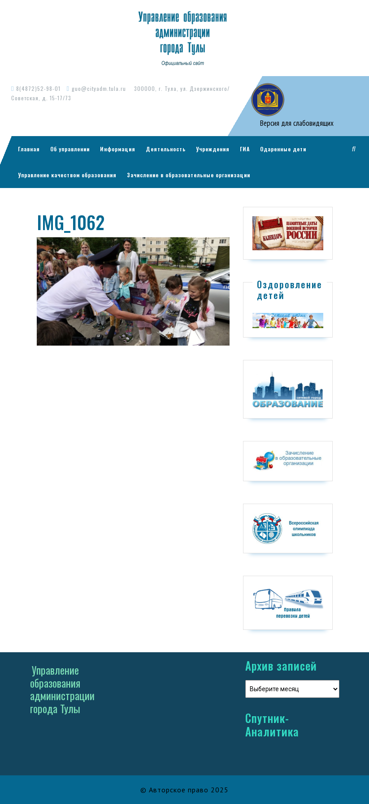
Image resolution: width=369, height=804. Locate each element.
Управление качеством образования (67, 175)
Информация (117, 149)
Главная (29, 149)
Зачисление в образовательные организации (188, 175)
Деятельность (166, 149)
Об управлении (70, 149)
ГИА (245, 149)
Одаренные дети (283, 149)
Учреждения (213, 149)
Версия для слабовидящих (296, 123)
